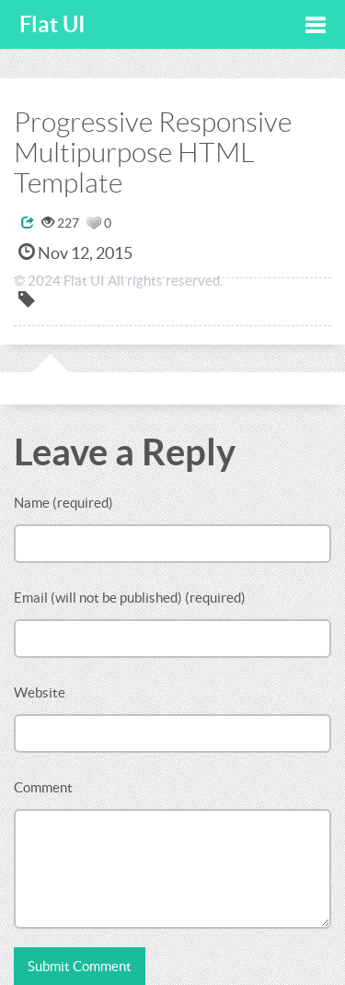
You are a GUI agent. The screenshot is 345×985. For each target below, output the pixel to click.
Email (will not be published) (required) (130, 597)
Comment (43, 787)
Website (39, 692)
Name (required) (63, 502)
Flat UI (52, 24)
